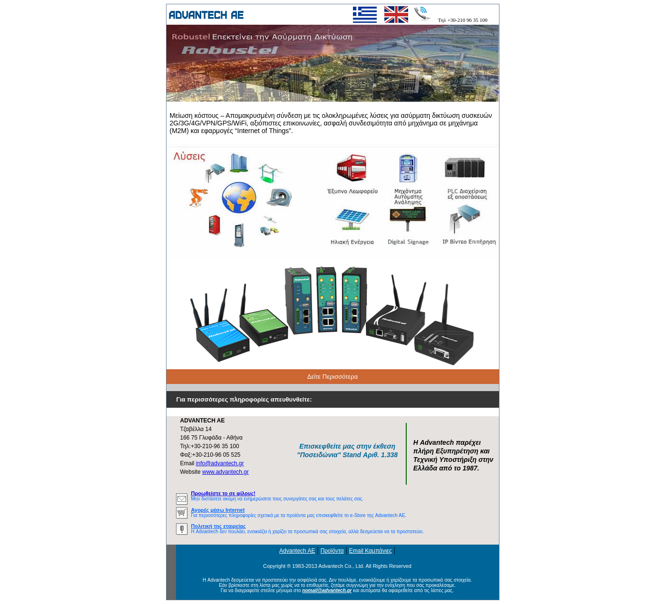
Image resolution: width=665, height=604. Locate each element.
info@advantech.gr (220, 463)
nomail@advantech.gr (327, 590)
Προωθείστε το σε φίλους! (223, 493)
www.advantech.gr (225, 472)
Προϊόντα (332, 550)
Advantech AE (297, 550)
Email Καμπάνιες (370, 550)
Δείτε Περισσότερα (332, 376)
